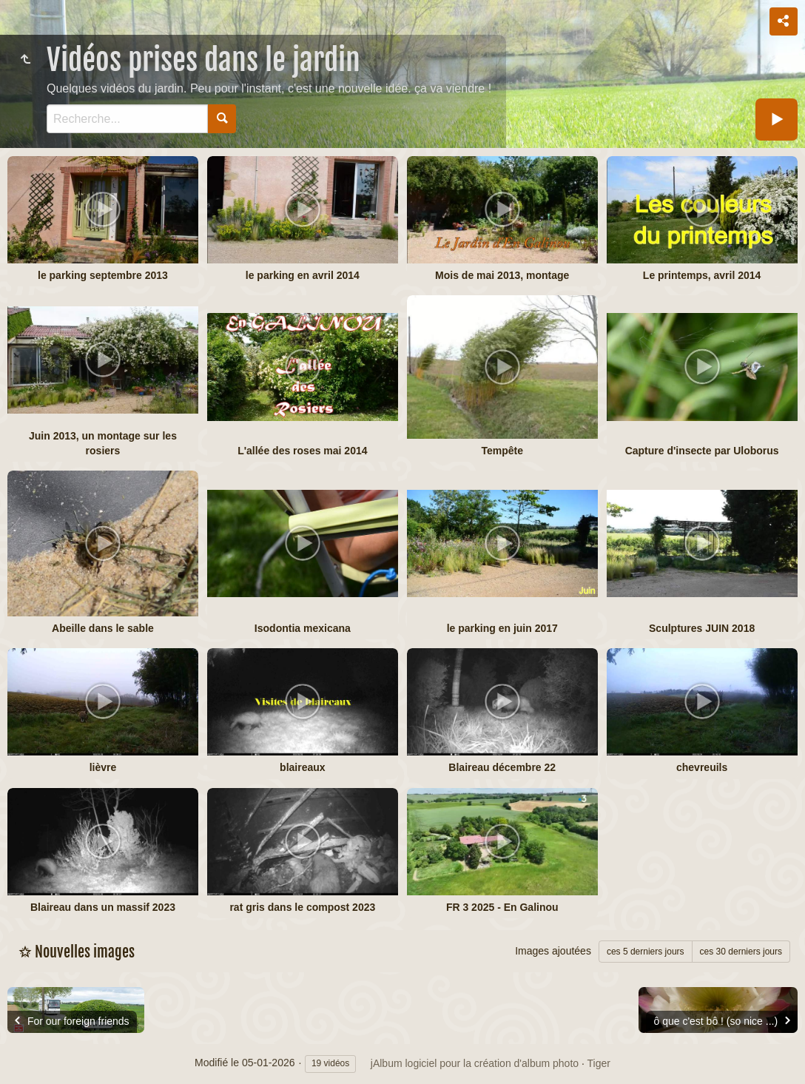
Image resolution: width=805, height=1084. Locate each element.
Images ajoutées (553, 951)
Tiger (598, 1063)
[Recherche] (127, 118)
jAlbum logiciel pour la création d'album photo (475, 1063)
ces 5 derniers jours (645, 951)
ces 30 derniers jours (741, 951)
